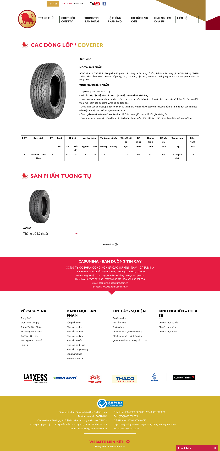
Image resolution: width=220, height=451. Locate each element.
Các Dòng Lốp (52, 44)
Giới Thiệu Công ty (30, 322)
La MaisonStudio (110, 446)
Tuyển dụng (118, 327)
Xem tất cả (110, 244)
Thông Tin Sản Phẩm (92, 19)
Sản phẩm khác (74, 354)
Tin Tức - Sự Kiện (29, 336)
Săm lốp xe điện (75, 336)
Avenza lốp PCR (75, 358)
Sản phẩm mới (74, 322)
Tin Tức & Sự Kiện (139, 19)
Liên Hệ (182, 18)
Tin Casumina (119, 318)
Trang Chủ (45, 18)
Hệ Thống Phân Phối (115, 19)
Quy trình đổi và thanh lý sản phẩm (130, 340)
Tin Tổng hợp (119, 322)
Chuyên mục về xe (168, 327)
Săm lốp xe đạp (74, 327)
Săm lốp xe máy (75, 331)
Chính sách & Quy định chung (127, 331)
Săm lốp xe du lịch (76, 345)
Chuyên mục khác (168, 331)
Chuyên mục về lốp (168, 322)
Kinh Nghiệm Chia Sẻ (162, 19)
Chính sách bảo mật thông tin (127, 336)
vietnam (67, 3)
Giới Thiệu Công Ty (68, 19)
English (78, 3)
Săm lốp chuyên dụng (78, 349)
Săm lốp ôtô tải (74, 340)
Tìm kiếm (197, 448)
